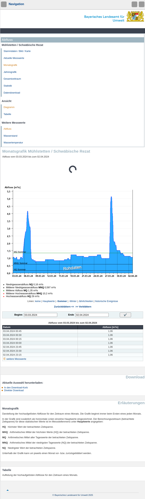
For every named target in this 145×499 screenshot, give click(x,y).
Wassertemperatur (13, 142)
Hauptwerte (49, 301)
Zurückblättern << (64, 306)
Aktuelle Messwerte (14, 58)
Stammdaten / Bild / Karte (17, 51)
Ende (71, 314)
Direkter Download (14, 390)
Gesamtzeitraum (12, 79)
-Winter (73, 301)
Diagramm (9, 107)
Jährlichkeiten (86, 301)
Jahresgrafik (10, 72)
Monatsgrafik (10, 65)
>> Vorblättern (83, 306)
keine (38, 301)
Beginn (18, 314)
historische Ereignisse (106, 301)
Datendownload (12, 92)
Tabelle (7, 114)
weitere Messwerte (16, 359)
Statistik (8, 85)
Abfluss (7, 129)
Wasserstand (10, 136)
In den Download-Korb (16, 387)
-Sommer (62, 301)
